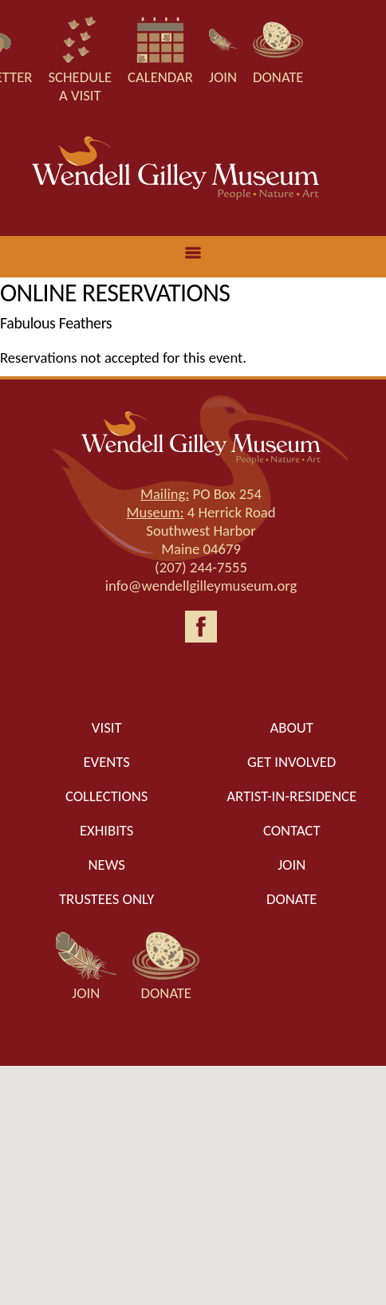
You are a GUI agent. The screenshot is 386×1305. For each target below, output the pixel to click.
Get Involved (291, 762)
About (291, 727)
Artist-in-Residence (291, 796)
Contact (292, 830)
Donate (291, 899)
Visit (107, 727)
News (107, 864)
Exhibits (107, 830)
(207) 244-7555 (201, 567)
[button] (193, 1170)
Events (106, 762)
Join (291, 864)
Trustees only (106, 899)
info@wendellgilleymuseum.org (201, 585)
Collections (106, 796)
